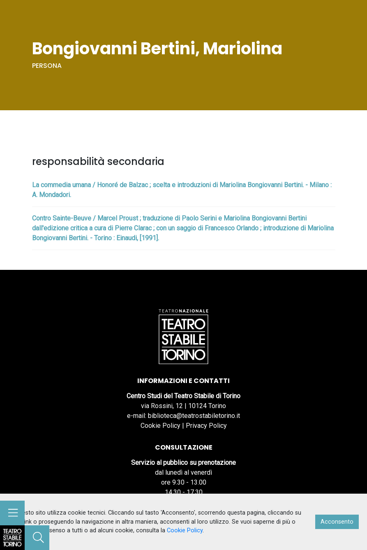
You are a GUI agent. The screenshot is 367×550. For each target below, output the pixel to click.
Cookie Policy (160, 425)
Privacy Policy (206, 425)
